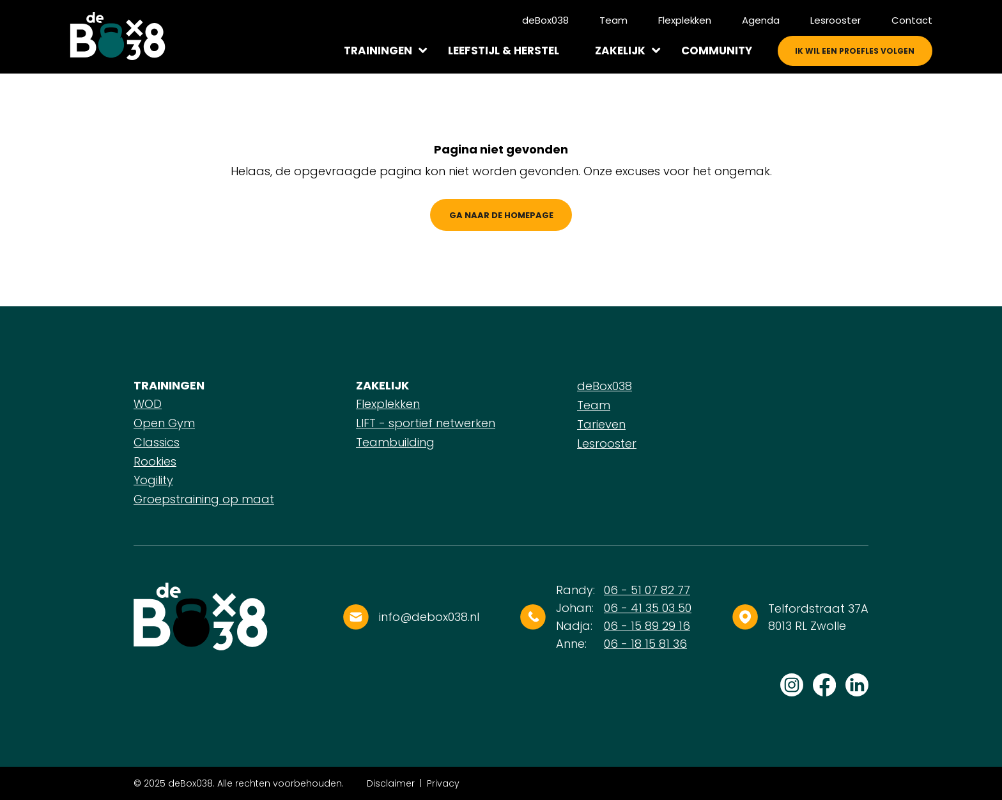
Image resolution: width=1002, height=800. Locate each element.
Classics (157, 442)
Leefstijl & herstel (503, 50)
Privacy (443, 783)
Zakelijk (620, 50)
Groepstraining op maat (204, 499)
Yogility (153, 480)
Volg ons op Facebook (824, 684)
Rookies (155, 461)
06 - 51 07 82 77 (647, 590)
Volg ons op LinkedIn (856, 684)
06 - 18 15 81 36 (645, 644)
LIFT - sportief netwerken (425, 423)
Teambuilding (395, 442)
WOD (148, 404)
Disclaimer (391, 783)
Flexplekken (684, 20)
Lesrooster (835, 20)
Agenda (761, 20)
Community (716, 50)
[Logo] (118, 36)
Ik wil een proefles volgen (854, 50)
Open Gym (164, 423)
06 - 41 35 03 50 (647, 608)
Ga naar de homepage (501, 215)
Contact (911, 20)
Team (613, 20)
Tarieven (601, 424)
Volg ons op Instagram (791, 684)
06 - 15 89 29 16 (647, 626)
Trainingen (378, 50)
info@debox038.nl (429, 617)
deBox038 (545, 20)
